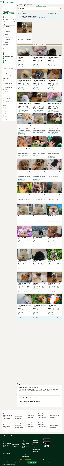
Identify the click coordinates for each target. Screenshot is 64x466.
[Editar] (15, 47)
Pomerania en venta (6, 448)
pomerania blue (18, 425)
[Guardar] (30, 34)
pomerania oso (41, 415)
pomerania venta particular (20, 423)
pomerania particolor (19, 421)
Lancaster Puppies (42, 459)
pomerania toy (17, 420)
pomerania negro (30, 419)
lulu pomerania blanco (42, 419)
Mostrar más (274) (7, 42)
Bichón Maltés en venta (6, 443)
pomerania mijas (6, 413)
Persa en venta (15, 451)
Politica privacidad (35, 442)
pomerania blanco (30, 428)
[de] (6, 75)
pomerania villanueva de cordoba (7, 416)
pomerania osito (41, 424)
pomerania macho (18, 418)
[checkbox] (3, 26)
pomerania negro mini (31, 411)
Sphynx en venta (15, 446)
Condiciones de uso (35, 447)
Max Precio (12, 73)
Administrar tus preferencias (41, 462)
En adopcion (12, 13)
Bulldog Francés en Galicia (25, 451)
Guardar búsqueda (22, 13)
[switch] (9, 19)
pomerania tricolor (53, 423)
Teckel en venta (5, 451)
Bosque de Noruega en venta (16, 442)
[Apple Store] (46, 443)
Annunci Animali (35, 459)
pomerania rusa (53, 427)
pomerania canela (18, 429)
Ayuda (33, 444)
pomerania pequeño (30, 426)
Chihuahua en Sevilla (26, 449)
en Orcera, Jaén (41, 6)
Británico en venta (15, 444)
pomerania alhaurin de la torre (7, 421)
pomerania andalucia (19, 414)
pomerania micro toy (54, 411)
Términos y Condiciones (8, 462)
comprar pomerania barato (31, 420)
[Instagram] (47, 446)
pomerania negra (30, 429)
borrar (14, 21)
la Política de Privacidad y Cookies (19, 462)
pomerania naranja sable (54, 415)
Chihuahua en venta (6, 441)
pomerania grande (30, 417)
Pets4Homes (12, 459)
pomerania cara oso (42, 426)
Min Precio (5, 73)
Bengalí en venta (15, 448)
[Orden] (54, 13)
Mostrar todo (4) (8, 63)
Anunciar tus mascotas (36, 449)
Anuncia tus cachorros (36, 451)
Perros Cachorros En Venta (6, 439)
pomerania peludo (41, 420)
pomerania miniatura (42, 417)
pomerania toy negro (42, 422)
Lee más (59, 11)
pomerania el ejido (6, 418)
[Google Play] (46, 439)
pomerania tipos (41, 413)
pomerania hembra (18, 416)
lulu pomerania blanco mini (55, 429)
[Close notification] (60, 16)
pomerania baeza (6, 422)
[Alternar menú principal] (1, 2)
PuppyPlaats (21, 459)
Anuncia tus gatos (35, 453)
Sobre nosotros (35, 440)
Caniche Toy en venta (6, 453)
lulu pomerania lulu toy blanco (54, 421)
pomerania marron (30, 424)
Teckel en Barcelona (26, 441)
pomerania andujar (6, 424)
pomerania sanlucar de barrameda (19, 412)
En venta (5, 13)
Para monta (6, 15)
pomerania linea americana (43, 429)
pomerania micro (30, 422)
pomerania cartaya (6, 411)
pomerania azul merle (54, 425)
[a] (13, 75)
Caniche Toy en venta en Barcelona (26, 454)
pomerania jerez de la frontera (7, 427)
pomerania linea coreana (54, 419)
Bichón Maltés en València (25, 447)
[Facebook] (45, 446)
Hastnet (17, 459)
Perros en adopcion (25, 456)
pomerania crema (53, 417)
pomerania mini (41, 411)
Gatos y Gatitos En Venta (16, 439)
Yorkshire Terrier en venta (6, 446)
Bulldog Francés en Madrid (25, 444)
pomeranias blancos (53, 413)
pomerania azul (29, 413)
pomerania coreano (41, 428)
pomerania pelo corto (19, 427)
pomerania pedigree (30, 415)
